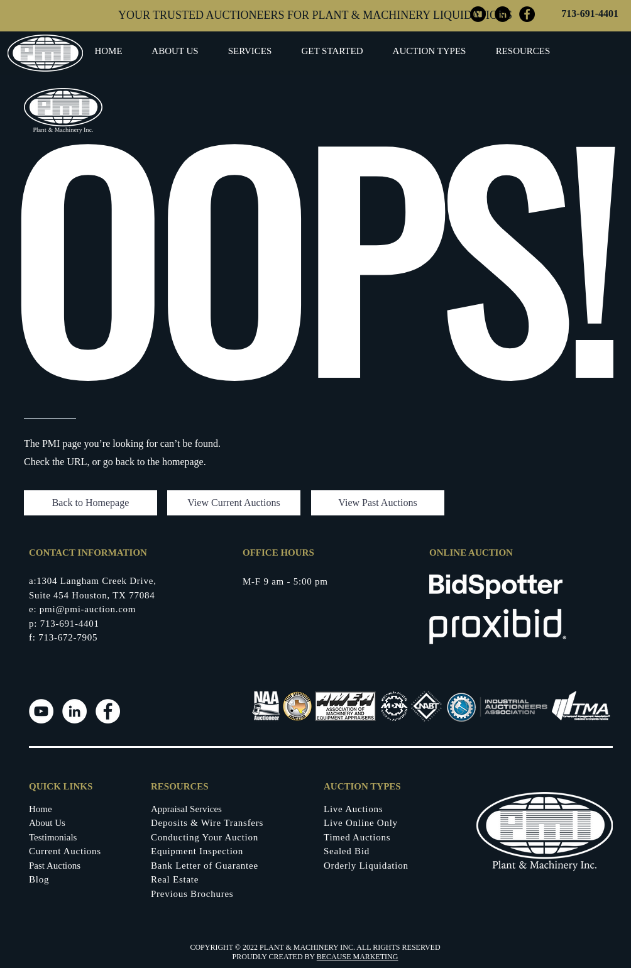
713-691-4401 (589, 13)
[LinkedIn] (74, 711)
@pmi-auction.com (95, 609)
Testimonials (53, 837)
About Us (47, 823)
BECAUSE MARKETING (357, 956)
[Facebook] (108, 711)
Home (40, 809)
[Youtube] (41, 711)
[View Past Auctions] (377, 502)
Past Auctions (54, 866)
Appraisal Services (186, 809)
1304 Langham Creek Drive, (96, 581)
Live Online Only (361, 823)
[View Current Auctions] (233, 502)
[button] (332, 51)
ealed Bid (349, 851)
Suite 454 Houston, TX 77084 (92, 595)
